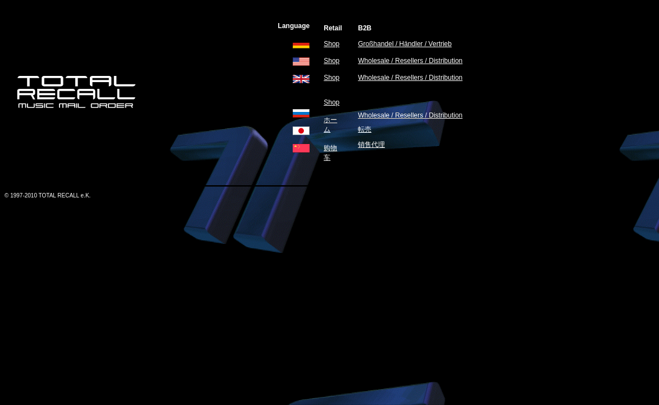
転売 (364, 129)
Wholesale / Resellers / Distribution (410, 61)
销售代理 (371, 144)
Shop (331, 44)
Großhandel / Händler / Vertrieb (405, 44)
